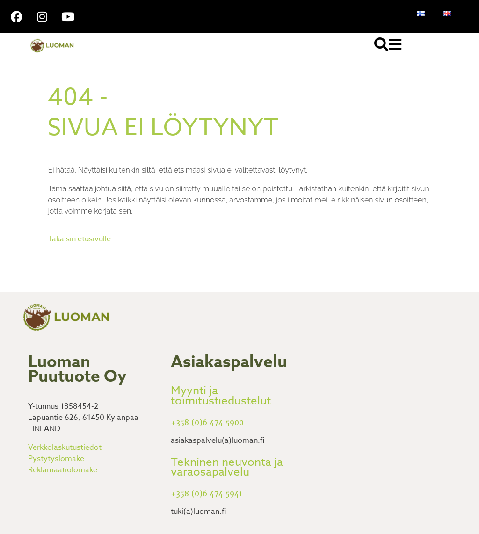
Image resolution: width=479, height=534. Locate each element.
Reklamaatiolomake (62, 470)
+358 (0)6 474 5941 (206, 493)
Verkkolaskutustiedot (65, 447)
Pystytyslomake (56, 458)
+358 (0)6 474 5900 (207, 422)
